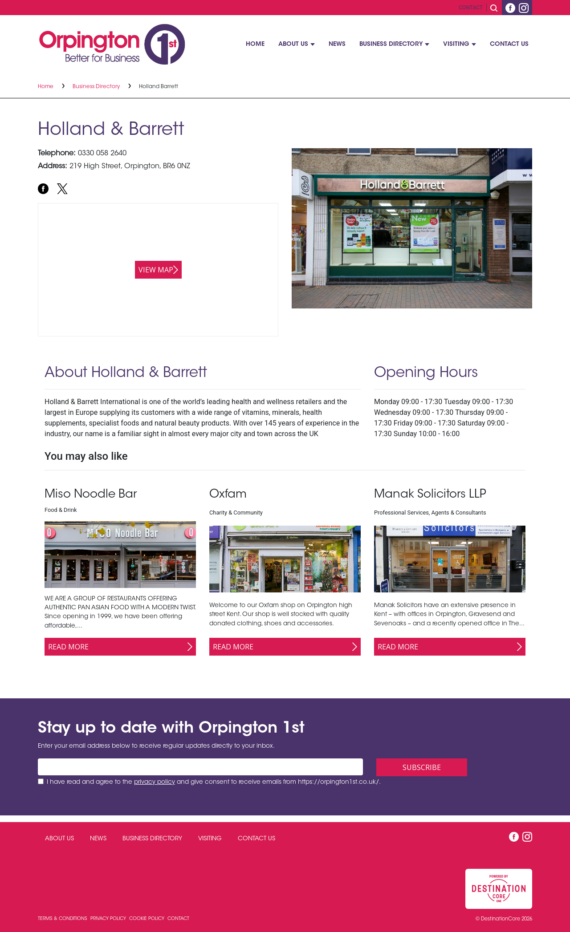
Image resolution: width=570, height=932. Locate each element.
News (337, 44)
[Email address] (200, 766)
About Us (293, 44)
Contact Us (509, 44)
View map (155, 270)
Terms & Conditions (63, 918)
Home (255, 44)
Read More (68, 647)
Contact (471, 7)
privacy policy (154, 782)
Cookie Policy (147, 918)
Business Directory (391, 44)
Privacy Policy (108, 918)
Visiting (456, 44)
